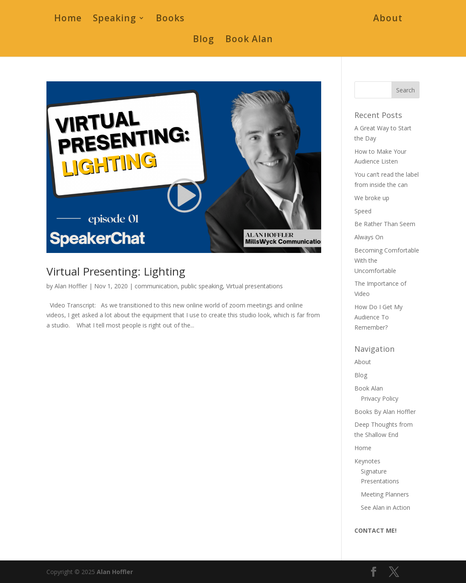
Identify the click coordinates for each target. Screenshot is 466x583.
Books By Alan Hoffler (385, 412)
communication (156, 286)
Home (68, 19)
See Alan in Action (385, 507)
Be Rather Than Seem (384, 224)
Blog (203, 40)
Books (170, 19)
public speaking (202, 286)
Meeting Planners (385, 494)
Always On (368, 237)
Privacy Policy (379, 398)
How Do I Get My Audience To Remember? (378, 317)
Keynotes (367, 461)
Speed (362, 211)
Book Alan (249, 40)
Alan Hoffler (71, 286)
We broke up (371, 198)
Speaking (114, 19)
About (388, 19)
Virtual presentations (254, 286)
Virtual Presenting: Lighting (115, 271)
